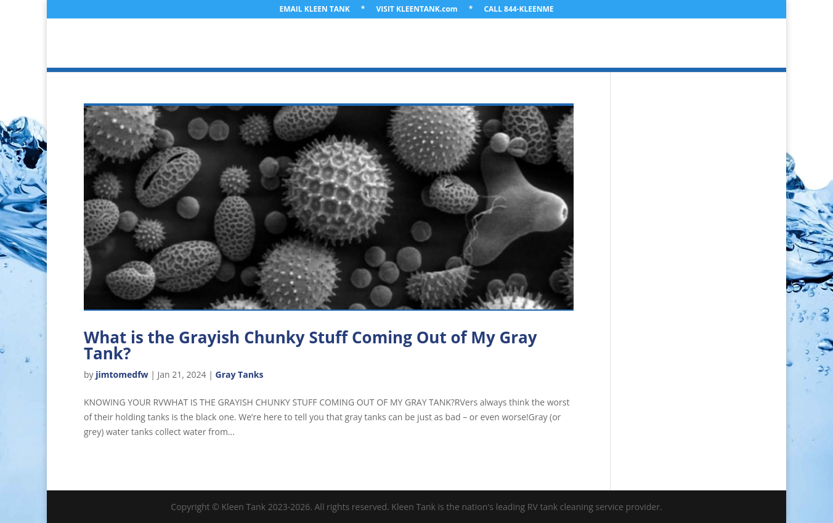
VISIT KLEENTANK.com (417, 10)
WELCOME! (136, 44)
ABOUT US (197, 44)
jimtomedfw (121, 374)
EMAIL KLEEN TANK (315, 10)
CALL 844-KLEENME (518, 10)
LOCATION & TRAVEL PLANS (294, 44)
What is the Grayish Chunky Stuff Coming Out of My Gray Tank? (310, 345)
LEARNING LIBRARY (534, 44)
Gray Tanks (240, 374)
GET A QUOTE (619, 44)
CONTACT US (691, 44)
